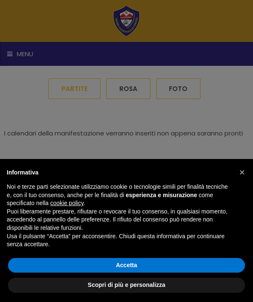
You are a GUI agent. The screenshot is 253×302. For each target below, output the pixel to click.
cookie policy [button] (67, 203)
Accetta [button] (126, 265)
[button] (242, 172)
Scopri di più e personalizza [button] (126, 284)
